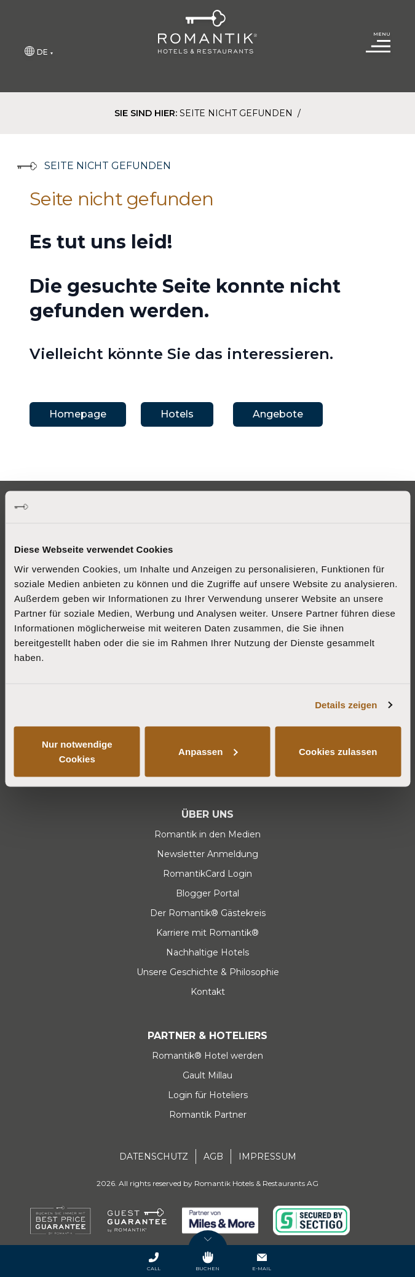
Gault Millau (207, 1075)
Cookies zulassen (338, 751)
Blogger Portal (207, 893)
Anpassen (208, 751)
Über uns (207, 814)
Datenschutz (153, 1156)
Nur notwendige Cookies (77, 751)
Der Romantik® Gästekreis (208, 913)
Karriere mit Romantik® (207, 932)
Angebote (278, 414)
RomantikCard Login (207, 873)
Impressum (267, 1156)
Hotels (177, 414)
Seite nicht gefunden (237, 113)
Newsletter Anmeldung (207, 854)
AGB (213, 1156)
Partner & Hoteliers (207, 1036)
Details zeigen (346, 705)
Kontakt (208, 991)
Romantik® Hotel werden (207, 1055)
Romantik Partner (208, 1114)
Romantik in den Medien (207, 834)
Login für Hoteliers (208, 1095)
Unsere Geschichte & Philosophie (207, 972)
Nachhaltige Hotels (207, 952)
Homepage (77, 414)
